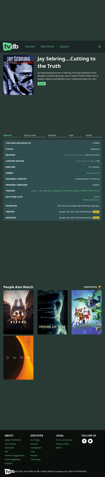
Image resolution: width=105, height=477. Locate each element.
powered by (93, 287)
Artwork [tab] (52, 135)
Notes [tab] (89, 135)
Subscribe (9, 447)
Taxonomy (35, 459)
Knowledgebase (12, 459)
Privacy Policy (62, 443)
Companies (35, 447)
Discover (30, 46)
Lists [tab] (71, 135)
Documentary (92, 173)
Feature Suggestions (14, 455)
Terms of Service (64, 439)
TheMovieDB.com (90, 199)
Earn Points (47, 46)
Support (65, 46)
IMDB (96, 196)
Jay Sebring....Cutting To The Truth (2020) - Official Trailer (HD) (69, 190)
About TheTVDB (12, 439)
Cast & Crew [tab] (30, 135)
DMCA (59, 447)
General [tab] (7, 135)
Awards (34, 443)
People (33, 455)
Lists (32, 451)
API (6, 451)
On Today (35, 439)
